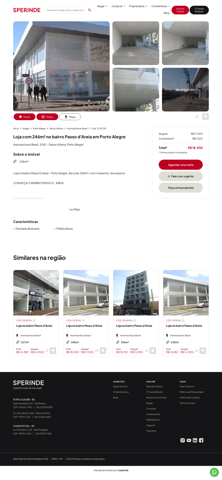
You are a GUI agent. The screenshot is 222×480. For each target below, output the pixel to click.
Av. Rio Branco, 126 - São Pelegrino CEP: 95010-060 (30, 430)
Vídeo (47, 116)
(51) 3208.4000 (44, 407)
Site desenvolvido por (111, 470)
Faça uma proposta (181, 187)
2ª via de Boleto (154, 392)
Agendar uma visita (180, 165)
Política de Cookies (190, 397)
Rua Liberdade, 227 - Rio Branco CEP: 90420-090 (29, 403)
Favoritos (151, 430)
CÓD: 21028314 (25, 320)
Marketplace (153, 419)
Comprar (118, 6)
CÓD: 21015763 (175, 320)
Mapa (70, 116)
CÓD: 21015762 (75, 320)
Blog (166, 12)
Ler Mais (74, 209)
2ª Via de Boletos (199, 10)
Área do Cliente (180, 10)
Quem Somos (120, 386)
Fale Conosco (187, 386)
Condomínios (160, 6)
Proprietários (138, 6)
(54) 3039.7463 (44, 433)
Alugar (102, 6)
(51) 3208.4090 (43, 417)
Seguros (150, 425)
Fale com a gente (181, 176)
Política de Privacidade (192, 392)
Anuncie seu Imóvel (156, 397)
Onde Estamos (121, 392)
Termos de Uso (187, 403)
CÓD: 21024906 (126, 320)
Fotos (24, 116)
